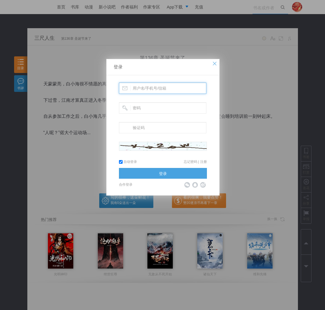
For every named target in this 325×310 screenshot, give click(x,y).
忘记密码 (190, 162)
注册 (203, 162)
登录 (118, 67)
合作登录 (125, 185)
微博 (203, 185)
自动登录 (128, 162)
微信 (187, 185)
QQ (195, 185)
